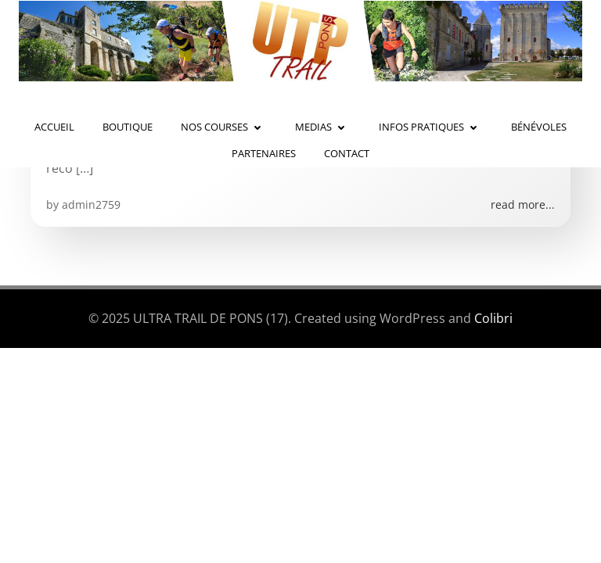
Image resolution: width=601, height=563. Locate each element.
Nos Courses (224, 127)
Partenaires (264, 153)
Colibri (493, 318)
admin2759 (91, 204)
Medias (323, 127)
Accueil (54, 127)
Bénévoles (539, 127)
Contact (346, 153)
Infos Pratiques (431, 127)
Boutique (128, 127)
